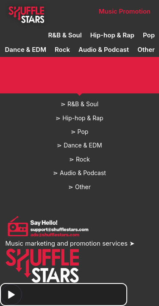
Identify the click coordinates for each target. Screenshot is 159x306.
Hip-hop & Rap (112, 35)
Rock (62, 49)
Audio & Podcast (103, 49)
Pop (149, 35)
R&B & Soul (65, 35)
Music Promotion (125, 11)
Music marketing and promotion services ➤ (70, 243)
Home (26, 11)
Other (146, 49)
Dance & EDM (25, 49)
